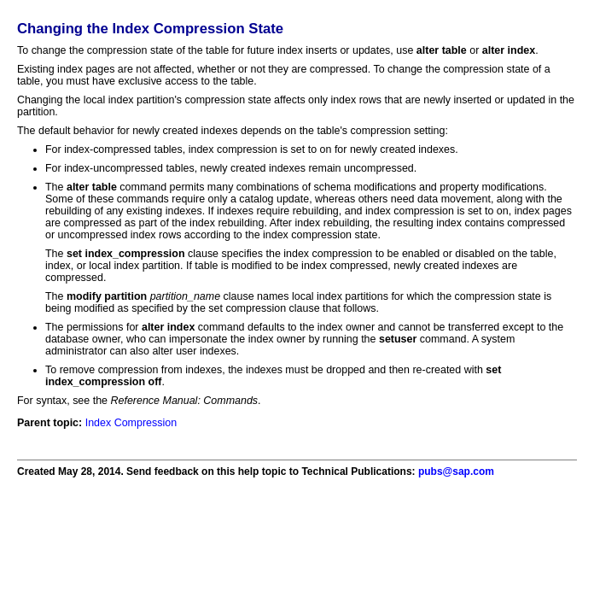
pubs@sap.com (456, 471)
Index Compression (131, 423)
